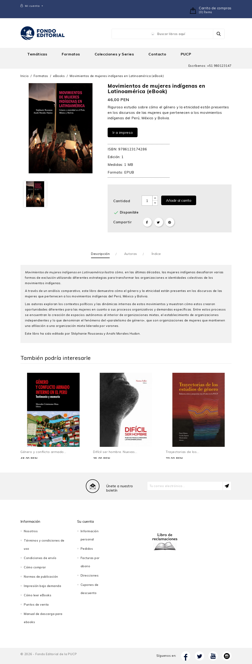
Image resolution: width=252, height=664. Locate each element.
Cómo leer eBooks (37, 595)
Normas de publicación (41, 576)
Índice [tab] (156, 254)
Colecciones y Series (114, 54)
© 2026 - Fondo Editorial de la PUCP (48, 654)
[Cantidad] (147, 201)
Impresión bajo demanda (42, 586)
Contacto (157, 54)
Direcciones (90, 575)
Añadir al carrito (178, 200)
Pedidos (87, 548)
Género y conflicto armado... (43, 452)
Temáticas (37, 54)
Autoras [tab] (130, 254)
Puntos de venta (36, 604)
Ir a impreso (122, 132)
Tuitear (158, 222)
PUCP (186, 54)
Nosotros (31, 531)
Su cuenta (85, 521)
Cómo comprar (35, 567)
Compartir (147, 222)
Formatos (71, 54)
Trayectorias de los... (182, 452)
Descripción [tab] (100, 254)
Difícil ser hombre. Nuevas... (115, 452)
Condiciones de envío (40, 558)
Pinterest (170, 222)
